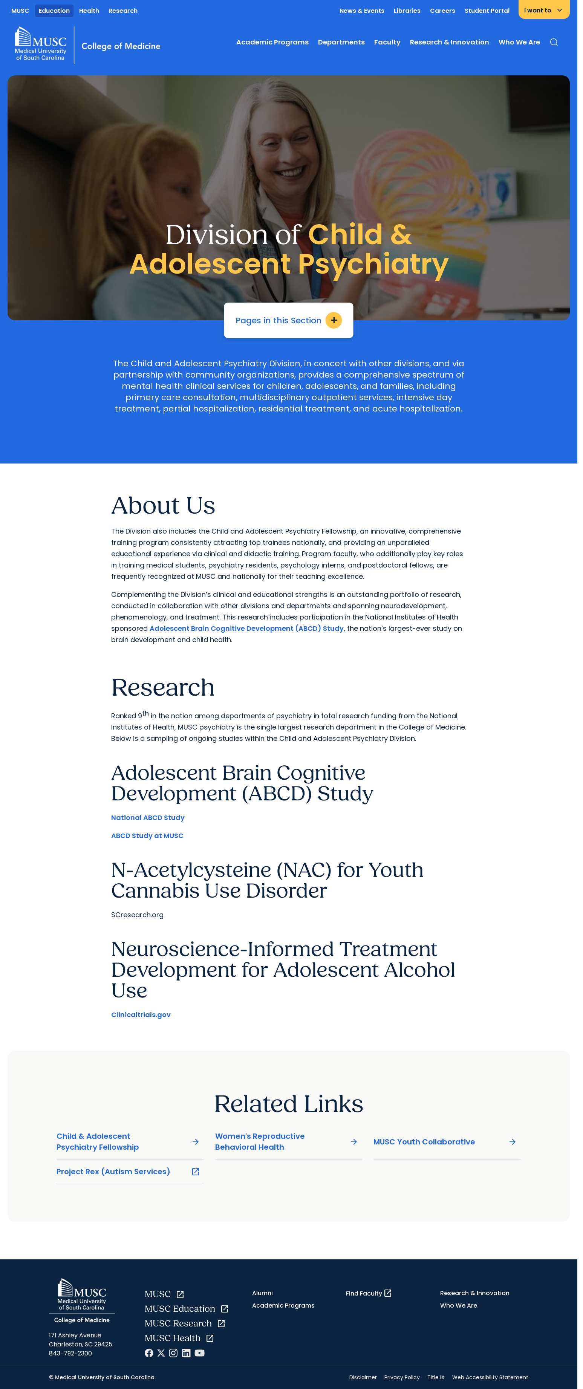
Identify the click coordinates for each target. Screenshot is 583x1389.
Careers (442, 10)
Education (54, 10)
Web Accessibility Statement (490, 1377)
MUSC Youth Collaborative (445, 1142)
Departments (341, 42)
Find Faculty (369, 1293)
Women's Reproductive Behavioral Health (287, 1141)
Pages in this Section (289, 320)
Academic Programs (272, 42)
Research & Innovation (449, 42)
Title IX (436, 1377)
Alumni (262, 1293)
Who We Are (519, 42)
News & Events (362, 10)
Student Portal (487, 10)
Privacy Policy (402, 1377)
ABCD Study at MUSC (147, 835)
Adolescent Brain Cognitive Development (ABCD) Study (247, 628)
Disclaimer (363, 1377)
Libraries (407, 10)
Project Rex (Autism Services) (128, 1171)
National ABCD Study (148, 817)
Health (89, 10)
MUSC (20, 10)
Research (123, 10)
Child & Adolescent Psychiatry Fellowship (128, 1141)
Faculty (387, 42)
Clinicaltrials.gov (141, 1014)
